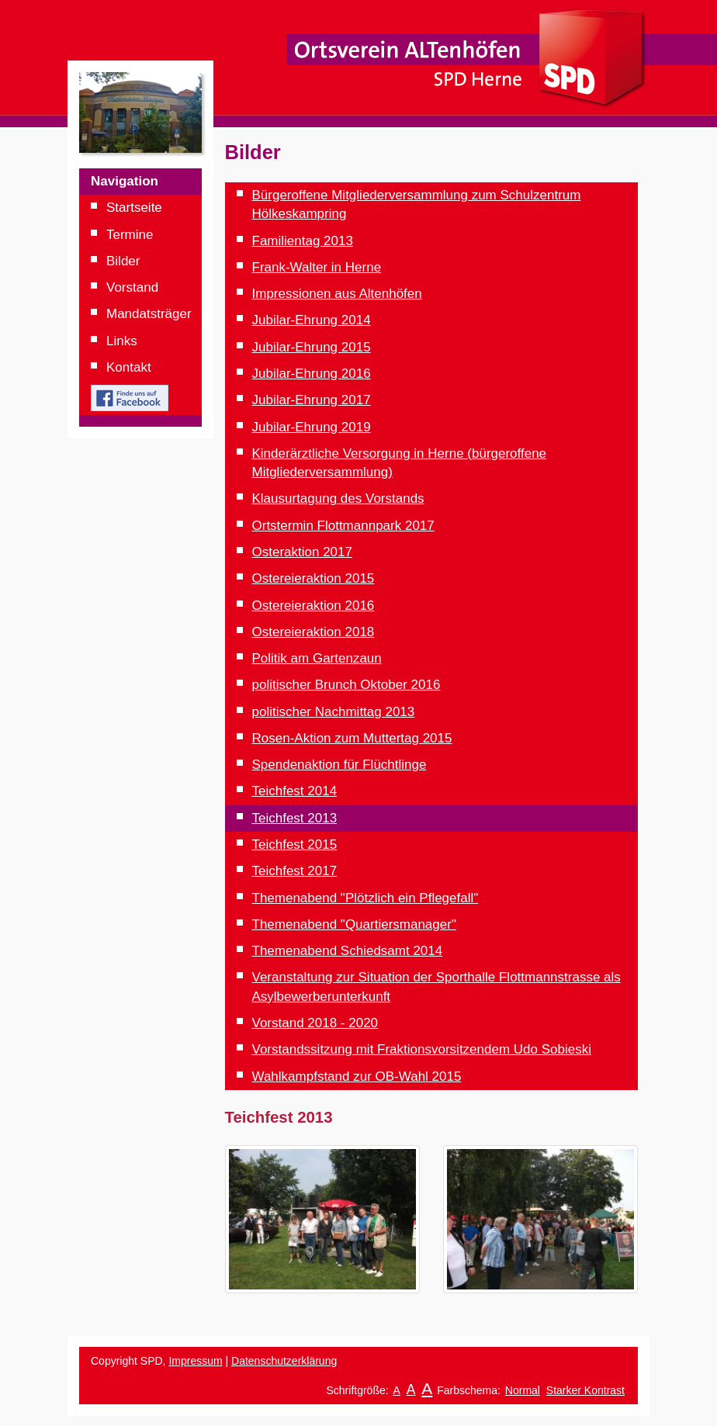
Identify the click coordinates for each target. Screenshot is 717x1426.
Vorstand (132, 287)
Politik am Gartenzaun (317, 658)
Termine (129, 234)
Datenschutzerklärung (284, 1361)
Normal (522, 1390)
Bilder (123, 261)
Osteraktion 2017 (302, 552)
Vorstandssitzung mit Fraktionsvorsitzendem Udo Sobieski (421, 1049)
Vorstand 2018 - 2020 (315, 1023)
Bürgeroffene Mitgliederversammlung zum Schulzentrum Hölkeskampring (416, 204)
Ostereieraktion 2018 (313, 632)
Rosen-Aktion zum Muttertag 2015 (352, 738)
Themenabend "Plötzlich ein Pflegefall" (365, 898)
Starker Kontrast (585, 1390)
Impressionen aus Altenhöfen (337, 293)
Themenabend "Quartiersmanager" (354, 924)
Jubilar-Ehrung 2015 (311, 347)
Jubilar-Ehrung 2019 (311, 427)
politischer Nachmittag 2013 (333, 711)
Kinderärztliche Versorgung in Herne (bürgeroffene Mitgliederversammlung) (399, 462)
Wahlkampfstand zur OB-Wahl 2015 (357, 1076)
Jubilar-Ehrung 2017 (311, 400)
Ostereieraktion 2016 (313, 605)
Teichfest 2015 (295, 844)
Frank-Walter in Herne (317, 267)
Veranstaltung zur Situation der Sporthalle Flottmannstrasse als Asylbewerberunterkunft (436, 986)
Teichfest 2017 (295, 871)
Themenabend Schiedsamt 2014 (347, 950)
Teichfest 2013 (295, 818)
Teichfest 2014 (295, 791)
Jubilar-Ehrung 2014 (311, 320)
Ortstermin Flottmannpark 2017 (343, 525)
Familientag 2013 (302, 241)
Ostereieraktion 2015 (313, 578)
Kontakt (128, 367)
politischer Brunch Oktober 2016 (346, 684)
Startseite (134, 207)
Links (121, 341)
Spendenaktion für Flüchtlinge (339, 764)
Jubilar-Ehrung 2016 (311, 373)
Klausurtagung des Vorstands (338, 498)
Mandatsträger (149, 313)
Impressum (195, 1361)
